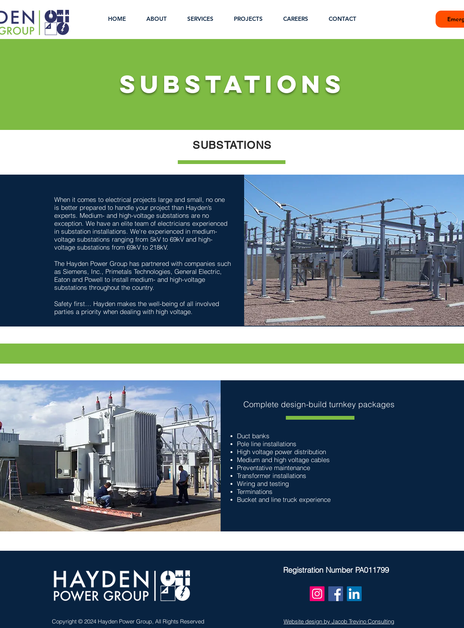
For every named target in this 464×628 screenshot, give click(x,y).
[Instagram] (317, 593)
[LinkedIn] (354, 593)
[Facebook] (335, 593)
